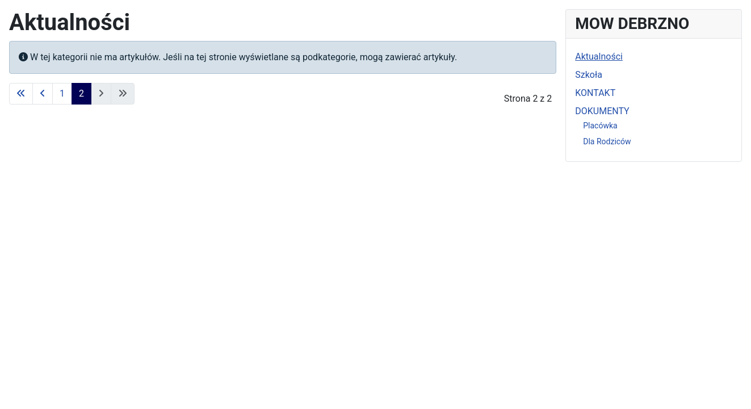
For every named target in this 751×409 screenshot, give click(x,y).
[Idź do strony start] (21, 94)
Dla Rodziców (607, 141)
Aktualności (599, 56)
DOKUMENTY (602, 111)
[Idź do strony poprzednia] (42, 94)
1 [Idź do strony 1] (62, 93)
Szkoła (588, 74)
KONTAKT (595, 92)
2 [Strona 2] (81, 93)
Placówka (600, 125)
